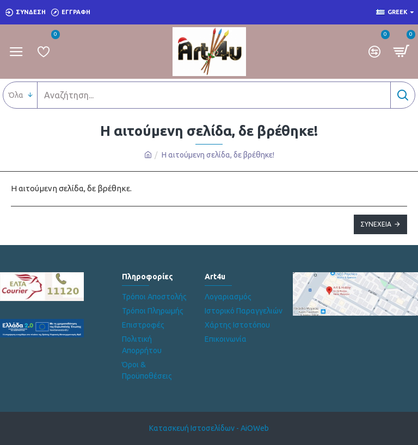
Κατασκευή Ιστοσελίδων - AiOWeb (209, 428)
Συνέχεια (375, 224)
